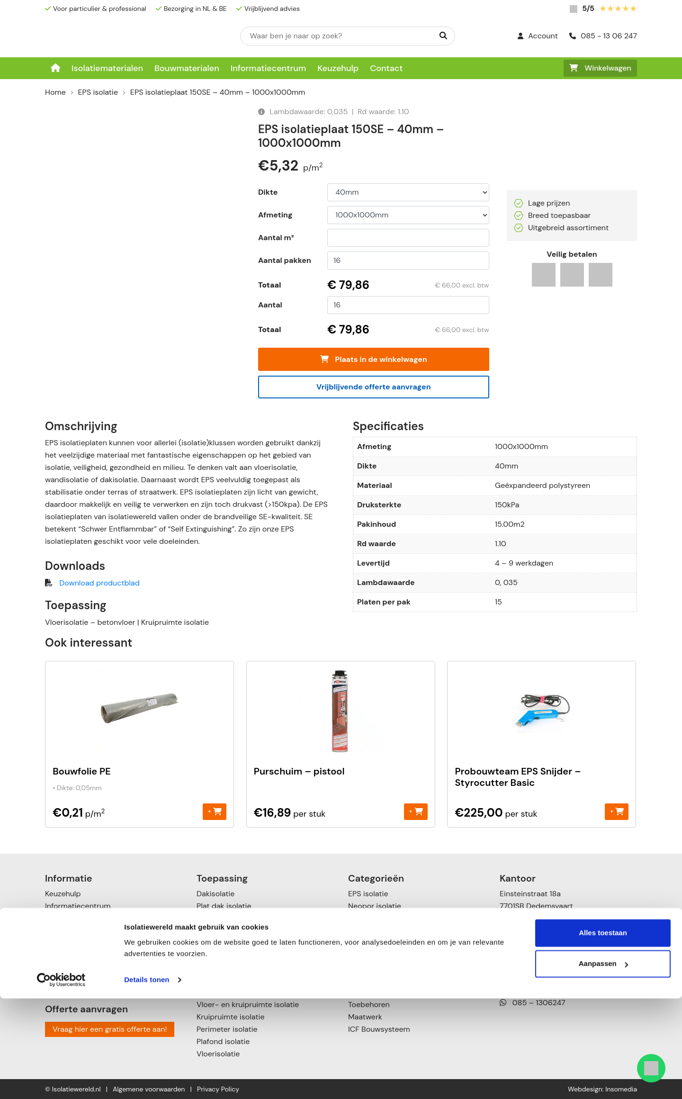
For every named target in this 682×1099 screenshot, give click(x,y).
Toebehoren (369, 1004)
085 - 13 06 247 (603, 36)
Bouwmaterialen (186, 68)
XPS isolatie (368, 943)
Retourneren (66, 955)
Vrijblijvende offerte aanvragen (373, 387)
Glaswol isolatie (375, 968)
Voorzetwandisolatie (232, 992)
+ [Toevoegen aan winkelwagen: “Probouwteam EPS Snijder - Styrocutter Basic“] (617, 811)
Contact (386, 68)
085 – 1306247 (532, 1003)
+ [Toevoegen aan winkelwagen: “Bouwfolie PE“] (215, 811)
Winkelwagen (600, 68)
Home (55, 92)
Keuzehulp (338, 68)
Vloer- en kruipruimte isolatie (248, 1004)
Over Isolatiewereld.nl (82, 918)
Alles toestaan (603, 1033)
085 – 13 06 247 (536, 958)
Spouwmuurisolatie (230, 980)
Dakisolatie (215, 894)
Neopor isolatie (374, 906)
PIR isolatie (367, 918)
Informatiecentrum (268, 68)
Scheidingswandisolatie (237, 968)
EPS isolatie (98, 92)
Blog (52, 980)
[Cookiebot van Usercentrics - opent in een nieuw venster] (61, 1080)
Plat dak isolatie (224, 906)
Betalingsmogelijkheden (86, 931)
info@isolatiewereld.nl (546, 970)
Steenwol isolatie (377, 955)
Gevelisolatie (219, 955)
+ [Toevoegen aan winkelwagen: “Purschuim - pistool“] (415, 811)
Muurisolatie (218, 943)
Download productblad (99, 583)
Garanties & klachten (81, 968)
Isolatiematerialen (107, 68)
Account (538, 36)
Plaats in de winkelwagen (373, 359)
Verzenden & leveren (81, 943)
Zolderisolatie (220, 931)
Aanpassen (603, 1064)
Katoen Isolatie (373, 980)
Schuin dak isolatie (229, 918)
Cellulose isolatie (377, 992)
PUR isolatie (368, 931)
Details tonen (146, 1080)
